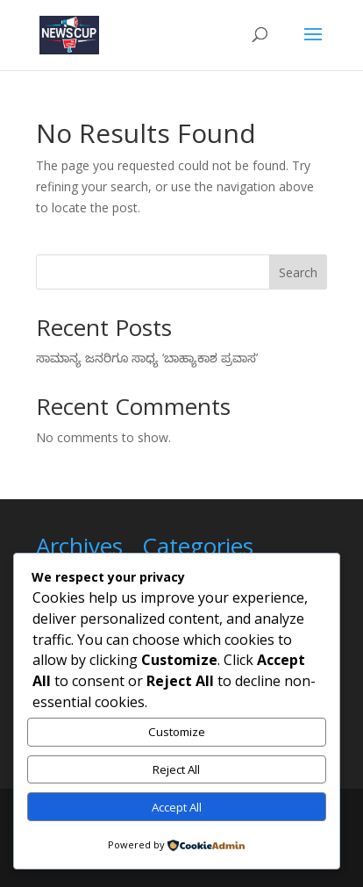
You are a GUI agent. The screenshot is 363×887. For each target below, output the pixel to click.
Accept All (177, 807)
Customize (176, 732)
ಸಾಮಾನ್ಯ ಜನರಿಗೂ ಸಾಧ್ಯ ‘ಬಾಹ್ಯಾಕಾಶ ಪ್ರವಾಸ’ (147, 357)
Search (298, 272)
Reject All (176, 769)
